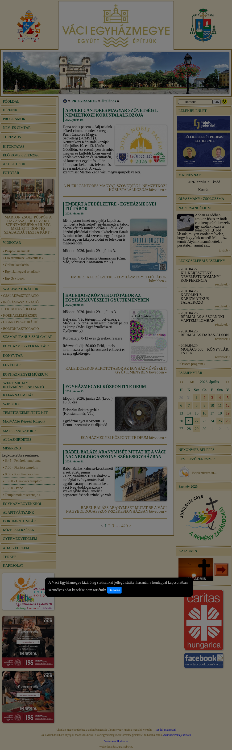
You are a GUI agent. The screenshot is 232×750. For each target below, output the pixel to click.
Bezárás (114, 590)
